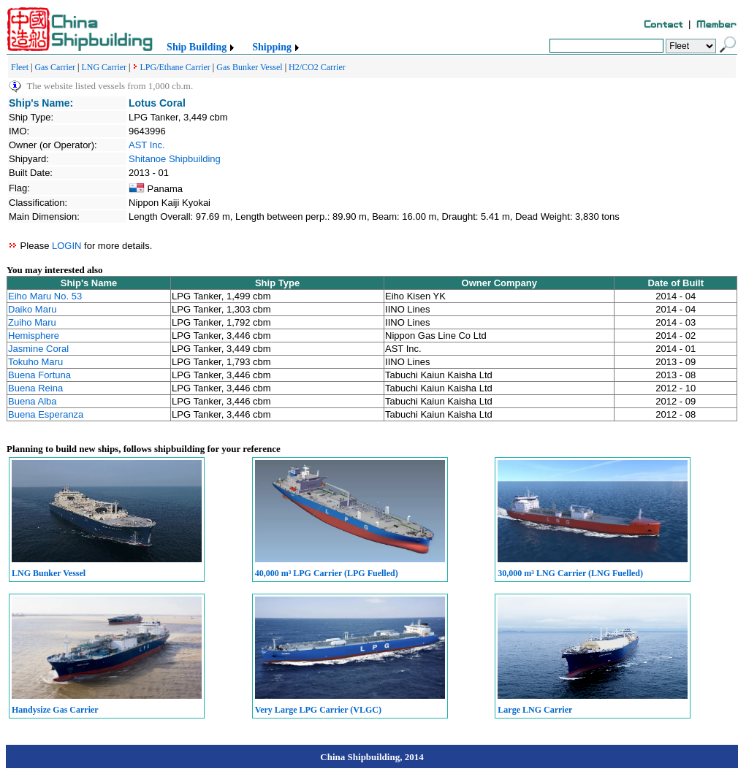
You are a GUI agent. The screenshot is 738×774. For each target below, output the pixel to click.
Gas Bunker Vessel (249, 67)
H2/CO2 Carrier (317, 67)
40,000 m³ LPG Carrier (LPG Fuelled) (326, 573)
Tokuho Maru (35, 361)
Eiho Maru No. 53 (45, 296)
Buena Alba (32, 401)
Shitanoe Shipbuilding (175, 158)
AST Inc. (147, 144)
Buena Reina (35, 388)
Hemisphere (33, 335)
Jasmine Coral (38, 348)
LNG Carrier (103, 67)
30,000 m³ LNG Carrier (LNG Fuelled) (570, 573)
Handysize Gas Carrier (55, 710)
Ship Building (197, 47)
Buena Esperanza (45, 414)
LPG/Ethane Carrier (175, 67)
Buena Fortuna (39, 374)
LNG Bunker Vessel (48, 573)
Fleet (19, 67)
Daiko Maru (32, 309)
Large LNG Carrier (535, 710)
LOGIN (66, 245)
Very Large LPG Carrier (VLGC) (318, 710)
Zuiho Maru (32, 322)
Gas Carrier (54, 67)
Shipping (272, 47)
